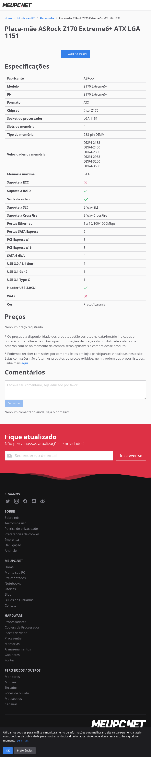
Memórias (12, 644)
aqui (24, 363)
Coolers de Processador (22, 627)
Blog (8, 594)
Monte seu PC (15, 572)
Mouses (10, 682)
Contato (11, 605)
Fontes (10, 660)
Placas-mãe (13, 638)
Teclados (11, 688)
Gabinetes (12, 655)
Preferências (25, 750)
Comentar (14, 403)
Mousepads (13, 698)
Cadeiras (11, 704)
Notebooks (13, 583)
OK (8, 750)
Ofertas (10, 589)
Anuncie (11, 550)
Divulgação (13, 545)
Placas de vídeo (16, 633)
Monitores (12, 677)
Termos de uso (15, 523)
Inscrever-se (131, 455)
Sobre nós (12, 518)
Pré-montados (15, 578)
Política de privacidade (21, 528)
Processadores (15, 622)
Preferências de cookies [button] (22, 534)
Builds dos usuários (19, 600)
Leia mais (23, 740)
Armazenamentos (18, 649)
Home (9, 567)
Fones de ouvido (17, 693)
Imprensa (12, 539)
